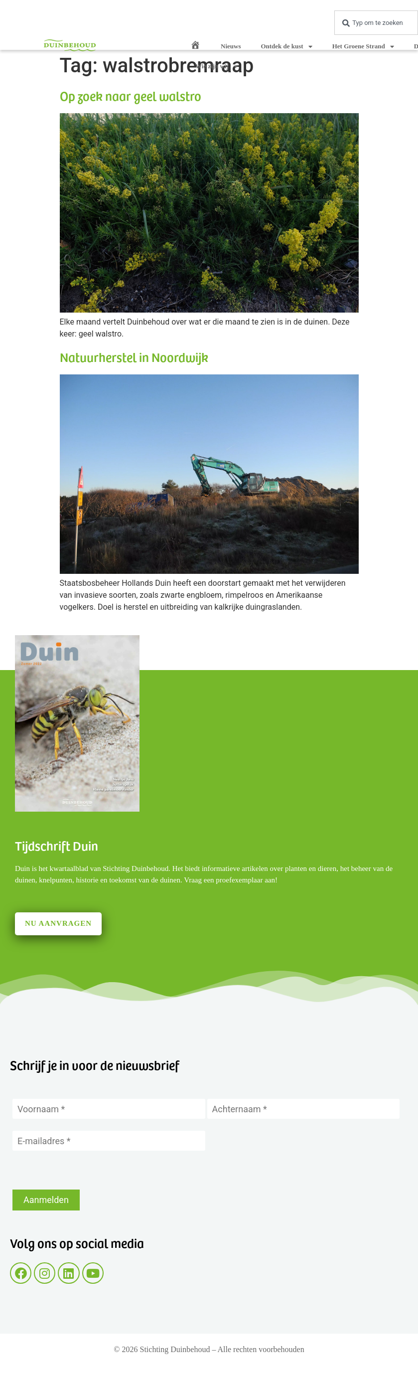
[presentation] (88, 1170)
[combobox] (376, 22)
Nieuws (231, 46)
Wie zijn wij (216, 66)
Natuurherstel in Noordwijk (134, 356)
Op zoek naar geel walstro (130, 95)
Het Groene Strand (363, 46)
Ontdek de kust (286, 46)
